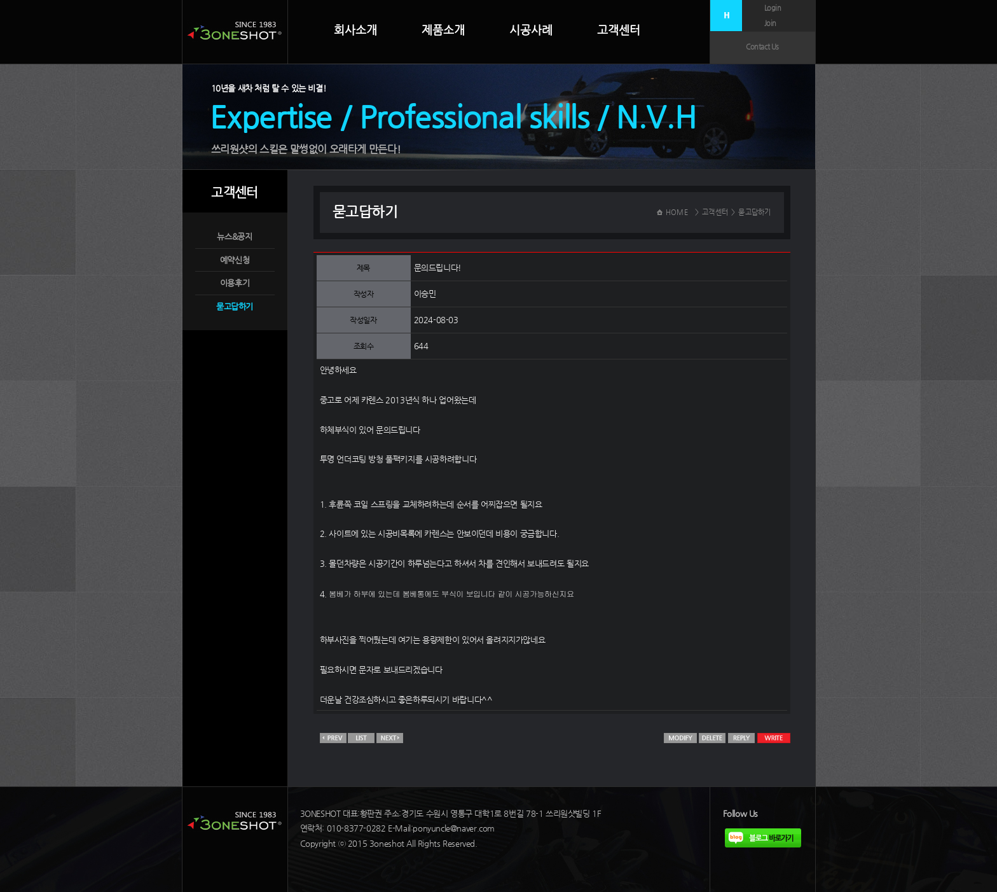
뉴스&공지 (234, 236)
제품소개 (443, 30)
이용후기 (234, 283)
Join (770, 23)
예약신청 (234, 260)
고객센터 (618, 29)
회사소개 (355, 30)
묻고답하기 (234, 306)
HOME (677, 212)
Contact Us (762, 47)
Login (772, 8)
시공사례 (531, 30)
